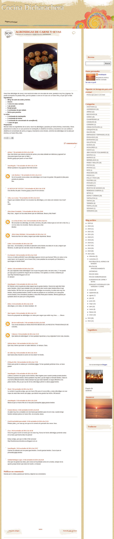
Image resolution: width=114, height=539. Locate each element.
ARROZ (89, 112)
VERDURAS (90, 211)
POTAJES (90, 183)
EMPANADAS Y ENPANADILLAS (97, 135)
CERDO (89, 117)
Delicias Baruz (12, 343)
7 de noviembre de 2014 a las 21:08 (23, 152)
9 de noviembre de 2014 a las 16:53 (26, 353)
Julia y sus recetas (13, 198)
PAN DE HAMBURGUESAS (97, 277)
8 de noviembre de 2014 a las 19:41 (27, 284)
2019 (89, 240)
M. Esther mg (12, 353)
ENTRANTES (91, 140)
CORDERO (90, 124)
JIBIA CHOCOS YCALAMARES (96, 152)
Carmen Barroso (12, 410)
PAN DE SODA (93, 274)
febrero (91, 312)
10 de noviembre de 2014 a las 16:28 (22, 431)
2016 (89, 248)
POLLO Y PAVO (92, 178)
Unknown (14, 334)
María (9, 389)
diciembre (92, 256)
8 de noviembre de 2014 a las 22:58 (22, 304)
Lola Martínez (16, 175)
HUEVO (89, 150)
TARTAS (89, 201)
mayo (91, 304)
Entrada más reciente (70, 531)
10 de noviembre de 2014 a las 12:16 (37, 421)
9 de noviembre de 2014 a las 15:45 (27, 343)
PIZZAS (89, 175)
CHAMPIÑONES (92, 119)
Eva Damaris (11, 255)
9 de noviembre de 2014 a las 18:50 (27, 373)
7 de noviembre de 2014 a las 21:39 (27, 166)
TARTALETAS (91, 198)
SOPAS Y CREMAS (93, 196)
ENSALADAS (91, 137)
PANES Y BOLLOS (92, 163)
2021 (89, 234)
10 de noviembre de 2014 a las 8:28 (28, 410)
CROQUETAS (91, 129)
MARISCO (90, 157)
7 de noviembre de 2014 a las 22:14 (31, 175)
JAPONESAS (93, 271)
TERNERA (90, 203)
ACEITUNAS (91, 107)
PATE (88, 170)
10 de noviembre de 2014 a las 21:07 (27, 448)
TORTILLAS (90, 206)
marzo (91, 309)
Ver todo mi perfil (91, 82)
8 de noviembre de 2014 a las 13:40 (26, 255)
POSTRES (90, 180)
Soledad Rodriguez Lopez (15, 460)
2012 (89, 321)
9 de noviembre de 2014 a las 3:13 (26, 313)
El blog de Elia (12, 362)
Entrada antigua (14, 531)
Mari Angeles (11, 313)
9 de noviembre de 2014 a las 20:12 (22, 389)
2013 (89, 318)
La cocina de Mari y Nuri (19, 221)
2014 (89, 254)
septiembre (93, 293)
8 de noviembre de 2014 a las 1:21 (36, 234)
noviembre (92, 259)
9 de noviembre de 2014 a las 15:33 (28, 334)
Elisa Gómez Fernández (14, 211)
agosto (91, 295)
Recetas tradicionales (18, 322)
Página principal (11, 21)
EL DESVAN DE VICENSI (15, 188)
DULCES (89, 132)
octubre (91, 290)
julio (90, 298)
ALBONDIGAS (47, 34)
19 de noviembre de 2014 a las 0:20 (33, 460)
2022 (89, 231)
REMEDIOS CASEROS (94, 190)
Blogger (104, 364)
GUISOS (89, 145)
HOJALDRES (91, 147)
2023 (89, 229)
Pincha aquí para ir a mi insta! (96, 95)
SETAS (89, 193)
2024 (89, 226)
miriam (10, 152)
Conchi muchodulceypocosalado (17, 421)
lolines (9, 304)
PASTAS (89, 165)
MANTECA (90, 155)
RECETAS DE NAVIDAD (94, 188)
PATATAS (89, 168)
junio (91, 301)
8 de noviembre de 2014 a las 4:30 (22, 243)
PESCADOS (90, 173)
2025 (89, 223)
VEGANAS (90, 208)
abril (90, 306)
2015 (89, 251)
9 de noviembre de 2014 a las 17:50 (27, 362)
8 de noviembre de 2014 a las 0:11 (37, 221)
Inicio (40, 529)
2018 (89, 243)
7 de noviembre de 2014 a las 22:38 (34, 188)
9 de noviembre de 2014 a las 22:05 (27, 400)
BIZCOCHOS (91, 114)
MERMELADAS (91, 160)
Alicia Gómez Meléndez (18, 234)
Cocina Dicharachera (32, 7)
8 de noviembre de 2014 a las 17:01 (23, 268)
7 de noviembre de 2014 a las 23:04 (32, 211)
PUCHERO (90, 185)
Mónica (10, 268)
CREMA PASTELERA (93, 127)
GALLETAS (90, 142)
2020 (89, 237)
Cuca (9, 431)
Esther (9, 243)
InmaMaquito (12, 166)
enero (91, 315)
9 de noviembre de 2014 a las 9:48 (35, 322)
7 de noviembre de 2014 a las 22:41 (29, 198)
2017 (89, 245)
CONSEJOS (90, 122)
